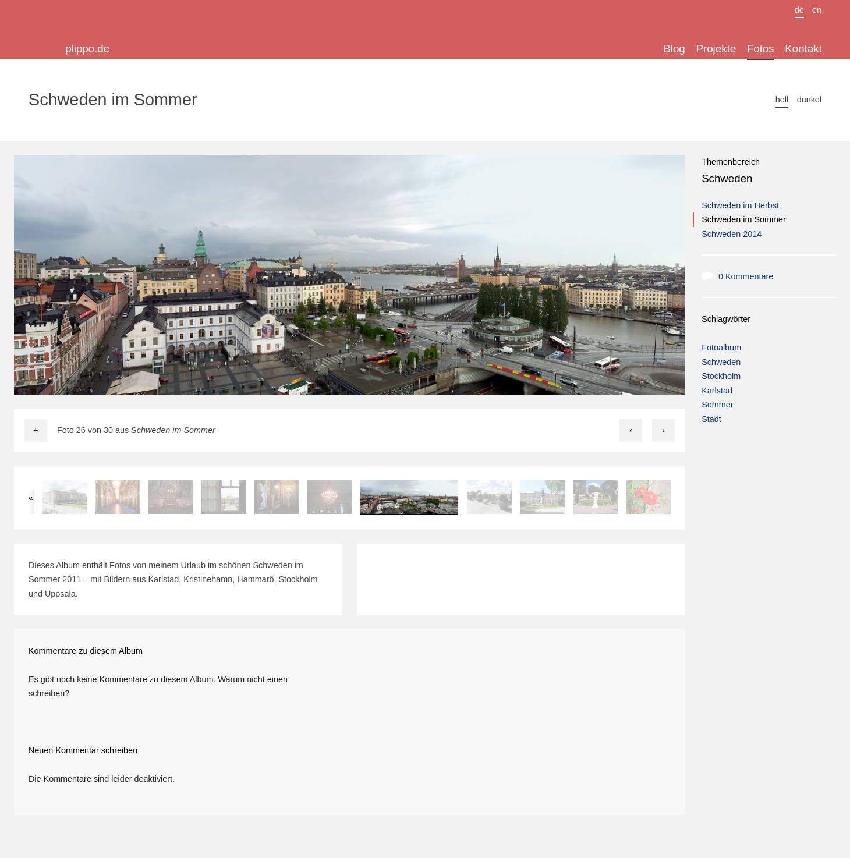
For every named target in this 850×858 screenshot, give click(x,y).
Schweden (727, 178)
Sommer (717, 404)
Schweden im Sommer (744, 219)
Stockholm (721, 376)
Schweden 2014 (732, 234)
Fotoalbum (721, 347)
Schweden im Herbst (740, 205)
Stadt (711, 419)
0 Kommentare (745, 276)
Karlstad (717, 390)
